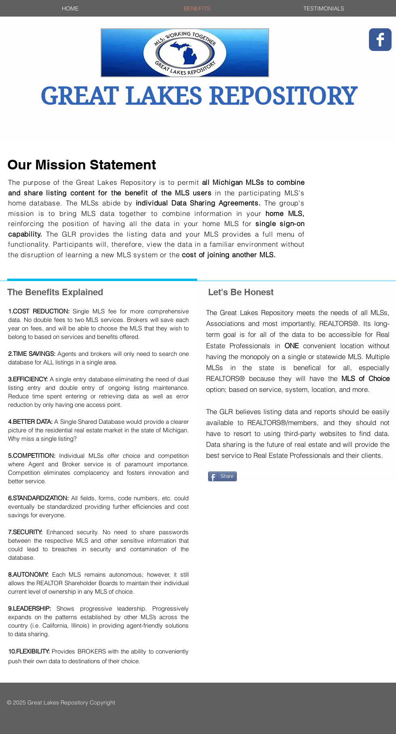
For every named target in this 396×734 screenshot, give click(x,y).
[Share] (222, 476)
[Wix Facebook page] (380, 39)
